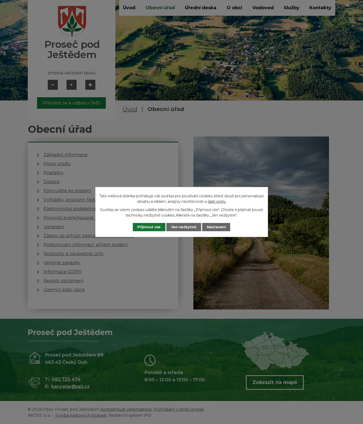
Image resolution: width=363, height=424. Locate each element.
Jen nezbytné (184, 227)
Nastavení (217, 227)
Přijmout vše (147, 227)
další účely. (217, 201)
